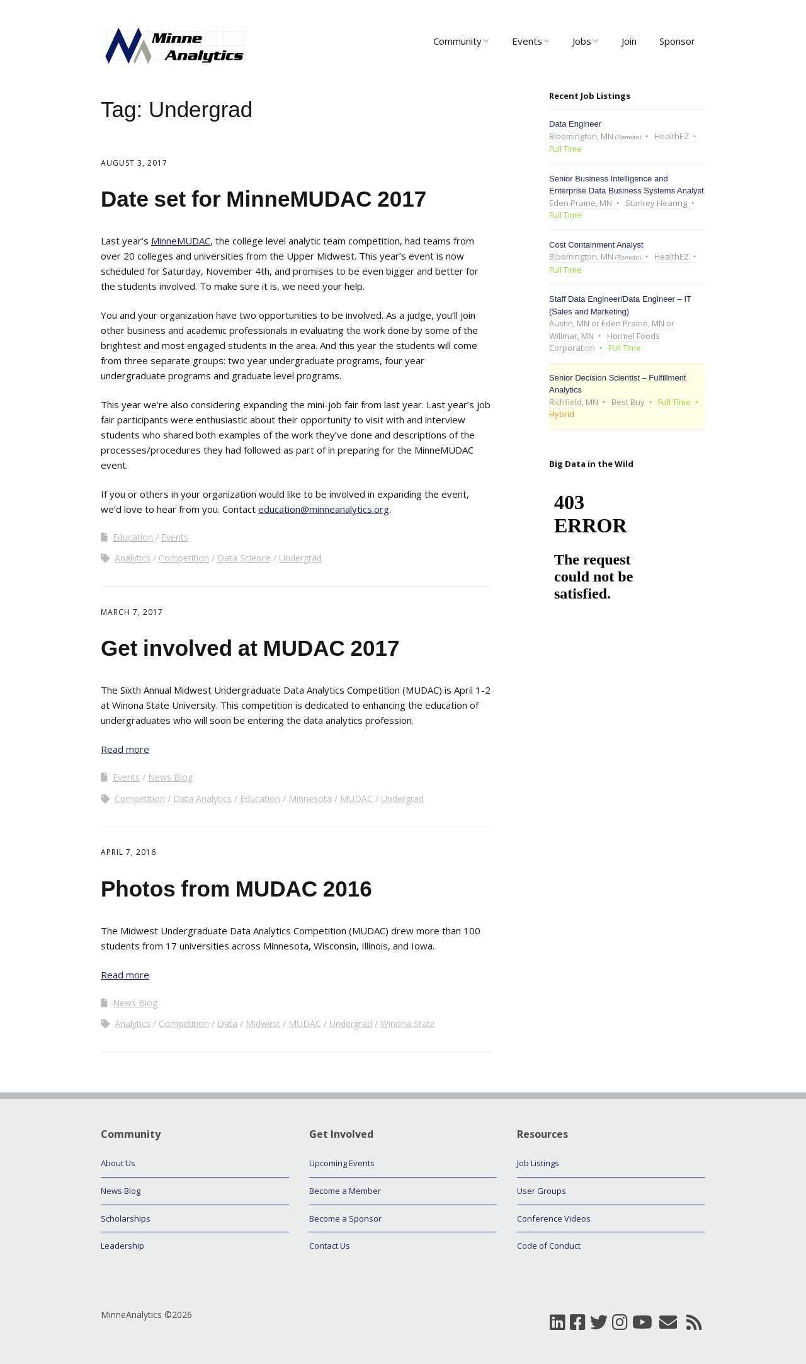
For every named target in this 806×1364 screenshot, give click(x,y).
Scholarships (125, 1218)
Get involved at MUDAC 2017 (250, 648)
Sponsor (677, 41)
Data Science (244, 558)
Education (133, 537)
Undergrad (300, 558)
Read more (125, 749)
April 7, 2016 (128, 852)
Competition (184, 558)
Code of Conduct (549, 1245)
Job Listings (538, 1163)
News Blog (170, 777)
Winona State (407, 1023)
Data (227, 1023)
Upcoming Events (342, 1163)
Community (457, 41)
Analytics (132, 558)
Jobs (581, 41)
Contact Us (329, 1245)
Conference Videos (554, 1218)
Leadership (122, 1245)
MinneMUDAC (180, 240)
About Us (118, 1163)
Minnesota (310, 799)
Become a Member (345, 1190)
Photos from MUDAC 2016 (236, 888)
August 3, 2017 (134, 163)
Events (527, 41)
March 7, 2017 (132, 612)
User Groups (541, 1190)
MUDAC (356, 799)
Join (629, 41)
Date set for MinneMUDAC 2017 (263, 198)
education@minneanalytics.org (323, 509)
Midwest (263, 1023)
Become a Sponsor (345, 1218)
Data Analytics (202, 799)
